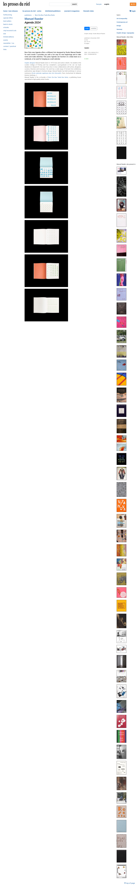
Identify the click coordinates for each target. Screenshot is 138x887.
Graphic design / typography (125, 33)
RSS (133, 4)
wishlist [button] (93, 28)
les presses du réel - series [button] (32, 11)
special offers (8, 18)
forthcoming (7, 15)
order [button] (87, 28)
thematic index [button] (88, 11)
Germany (119, 29)
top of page (129, 883)
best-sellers (7, 21)
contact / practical (9, 46)
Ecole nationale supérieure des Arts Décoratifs (46, 73)
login (132, 11)
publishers (28, 15)
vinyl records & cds (9, 31)
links (5, 49)
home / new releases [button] (10, 11)
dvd (4, 34)
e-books (6, 27)
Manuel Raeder (34, 18)
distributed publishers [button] (52, 11)
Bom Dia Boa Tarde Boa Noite (45, 15)
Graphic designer (30, 63)
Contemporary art (122, 22)
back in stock (7, 24)
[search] (59, 4)
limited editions (8, 37)
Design (119, 25)
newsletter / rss (8, 43)
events (5, 40)
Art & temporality (122, 18)
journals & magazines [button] (72, 11)
